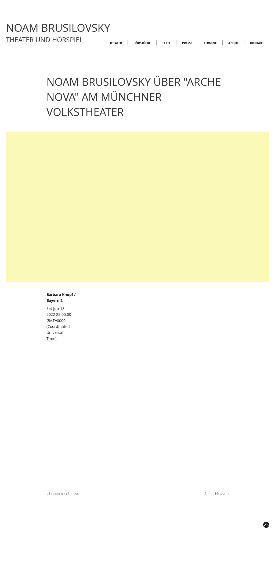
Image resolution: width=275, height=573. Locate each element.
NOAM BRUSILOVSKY (58, 27)
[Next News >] (215, 494)
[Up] (266, 525)
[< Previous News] (64, 494)
